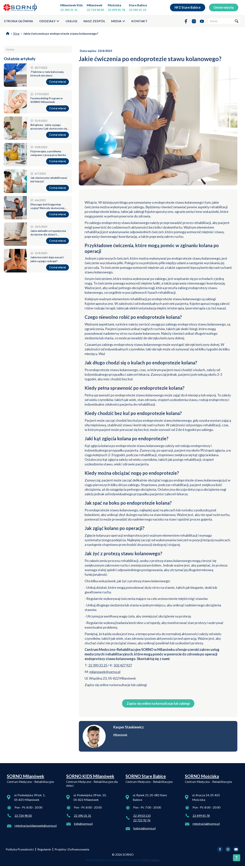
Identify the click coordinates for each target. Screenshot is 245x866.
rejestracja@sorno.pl (206, 823)
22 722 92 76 (141, 820)
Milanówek (94, 5)
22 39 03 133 (141, 815)
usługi (71, 21)
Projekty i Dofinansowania (72, 849)
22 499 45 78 (116, 9)
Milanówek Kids (71, 5)
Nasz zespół (94, 21)
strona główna (18, 21)
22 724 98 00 (95, 9)
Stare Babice (138, 5)
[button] (49, 21)
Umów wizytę (224, 7)
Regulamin (44, 849)
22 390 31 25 (97, 665)
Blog (16, 33)
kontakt (139, 21)
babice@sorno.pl (144, 828)
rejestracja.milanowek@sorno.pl (36, 825)
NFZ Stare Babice (188, 7)
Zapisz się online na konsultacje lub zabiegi (158, 703)
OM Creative (150, 860)
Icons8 (119, 860)
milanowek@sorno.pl (104, 672)
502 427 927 (123, 665)
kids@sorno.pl (83, 823)
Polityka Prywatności (20, 849)
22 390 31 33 (137, 9)
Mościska (114, 5)
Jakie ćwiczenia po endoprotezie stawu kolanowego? (60, 33)
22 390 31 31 (69, 9)
